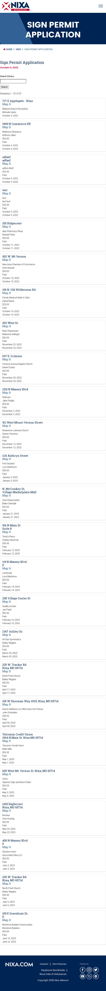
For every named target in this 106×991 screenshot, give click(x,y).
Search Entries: (7, 76)
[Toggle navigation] (101, 6)
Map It (6, 104)
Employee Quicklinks (53, 970)
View (18, 49)
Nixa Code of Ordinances (53, 974)
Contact (44, 963)
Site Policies (59, 963)
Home (7, 49)
